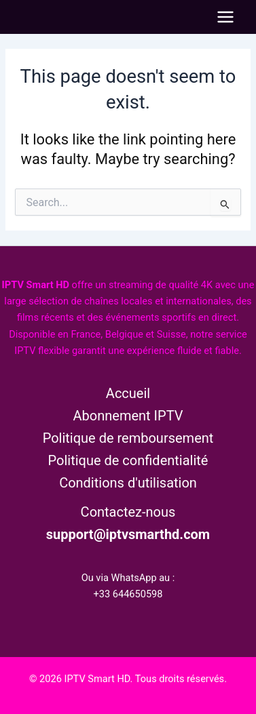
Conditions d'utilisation (128, 483)
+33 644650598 (127, 594)
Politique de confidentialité (128, 460)
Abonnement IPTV (128, 416)
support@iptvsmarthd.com (128, 534)
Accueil (128, 393)
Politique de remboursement (128, 438)
